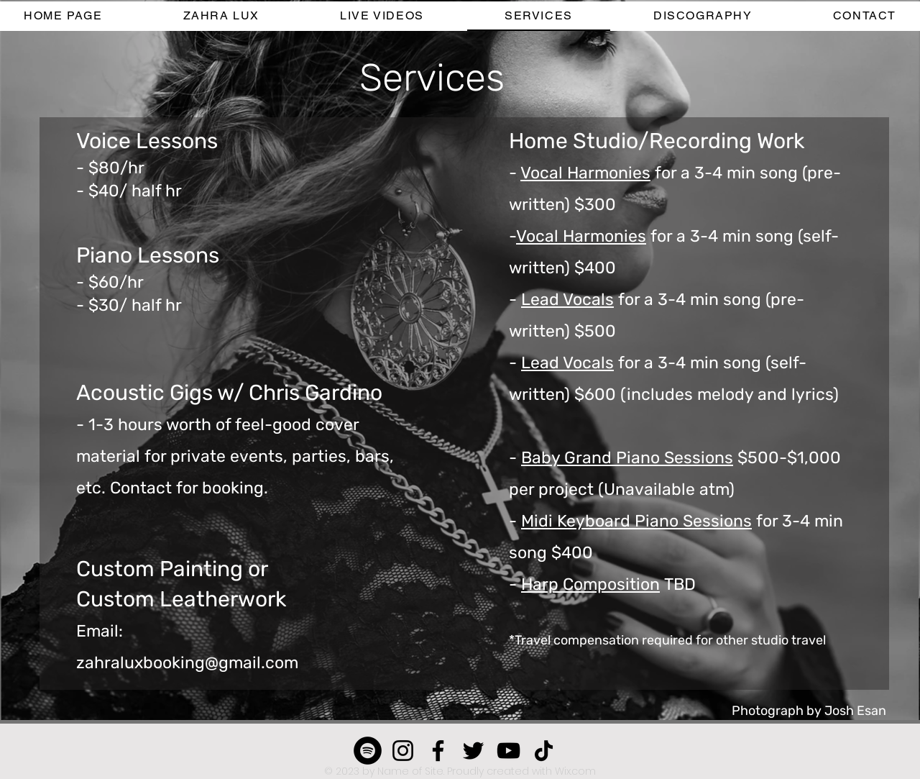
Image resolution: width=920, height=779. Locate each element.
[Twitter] (473, 751)
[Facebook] (438, 751)
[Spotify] (368, 751)
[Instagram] (403, 751)
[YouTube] (508, 751)
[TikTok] (544, 751)
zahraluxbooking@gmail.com (187, 662)
